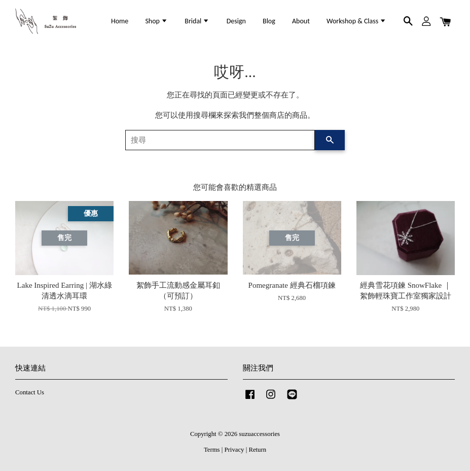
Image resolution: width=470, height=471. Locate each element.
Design (236, 21)
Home (119, 21)
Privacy (234, 449)
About (301, 21)
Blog (269, 21)
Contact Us (29, 392)
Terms (212, 449)
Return (257, 449)
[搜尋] (220, 140)
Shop (156, 21)
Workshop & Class (356, 21)
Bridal (197, 21)
